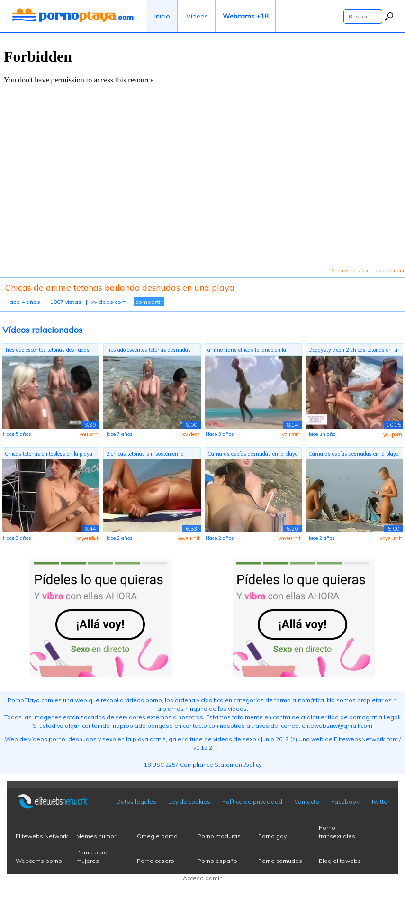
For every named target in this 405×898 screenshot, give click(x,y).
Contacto (306, 801)
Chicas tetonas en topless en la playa (48, 453)
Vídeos (197, 16)
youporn (89, 434)
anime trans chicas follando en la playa (246, 351)
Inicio (162, 16)
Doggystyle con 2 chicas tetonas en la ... (352, 351)
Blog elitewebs (340, 860)
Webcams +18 (245, 16)
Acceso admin (203, 877)
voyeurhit (87, 538)
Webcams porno (39, 860)
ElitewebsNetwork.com (366, 738)
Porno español (218, 860)
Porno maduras (219, 836)
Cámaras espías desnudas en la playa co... (252, 454)
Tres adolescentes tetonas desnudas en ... (47, 351)
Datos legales (136, 801)
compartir (148, 301)
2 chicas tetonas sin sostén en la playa (145, 454)
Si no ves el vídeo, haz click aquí (368, 270)
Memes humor (96, 836)
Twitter (380, 801)
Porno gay (272, 836)
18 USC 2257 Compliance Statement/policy (202, 764)
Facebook (345, 801)
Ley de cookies (189, 801)
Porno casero (155, 860)
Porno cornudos (280, 860)
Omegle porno (157, 836)
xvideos (191, 434)
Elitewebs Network (42, 836)
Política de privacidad (252, 801)
